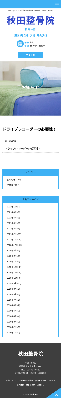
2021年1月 (14, 239)
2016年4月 (13, 316)
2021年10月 (14, 206)
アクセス (51, 380)
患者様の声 (12, 185)
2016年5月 (13, 311)
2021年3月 (13, 228)
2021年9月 (13, 212)
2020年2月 (13, 256)
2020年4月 (13, 250)
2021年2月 (14, 234)
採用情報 (20, 385)
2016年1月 (13, 332)
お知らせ (11, 179)
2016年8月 (13, 294)
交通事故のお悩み (26, 380)
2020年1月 (13, 261)
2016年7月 (13, 300)
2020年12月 (14, 245)
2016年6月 (13, 305)
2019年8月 (13, 289)
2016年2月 (13, 327)
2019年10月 (14, 278)
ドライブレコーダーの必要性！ (29, 129)
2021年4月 (13, 223)
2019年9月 (14, 283)
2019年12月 (14, 267)
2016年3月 (13, 322)
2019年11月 (14, 272)
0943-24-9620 (33, 370)
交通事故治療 (40, 380)
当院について (11, 380)
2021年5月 (13, 218)
